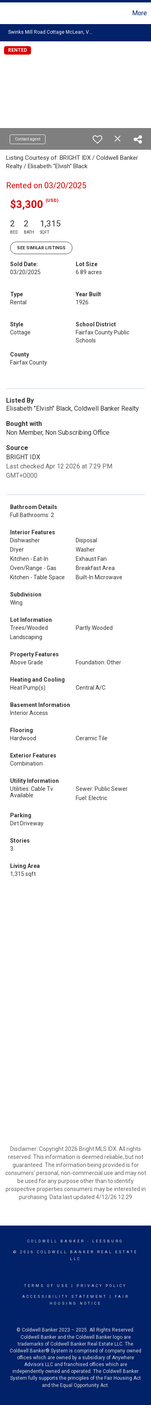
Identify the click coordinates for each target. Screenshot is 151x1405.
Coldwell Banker (56, 1241)
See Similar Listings (41, 247)
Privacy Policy (102, 1286)
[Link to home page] (7, 13)
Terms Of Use (46, 1286)
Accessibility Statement (64, 1297)
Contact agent (27, 139)
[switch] (97, 139)
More (139, 13)
